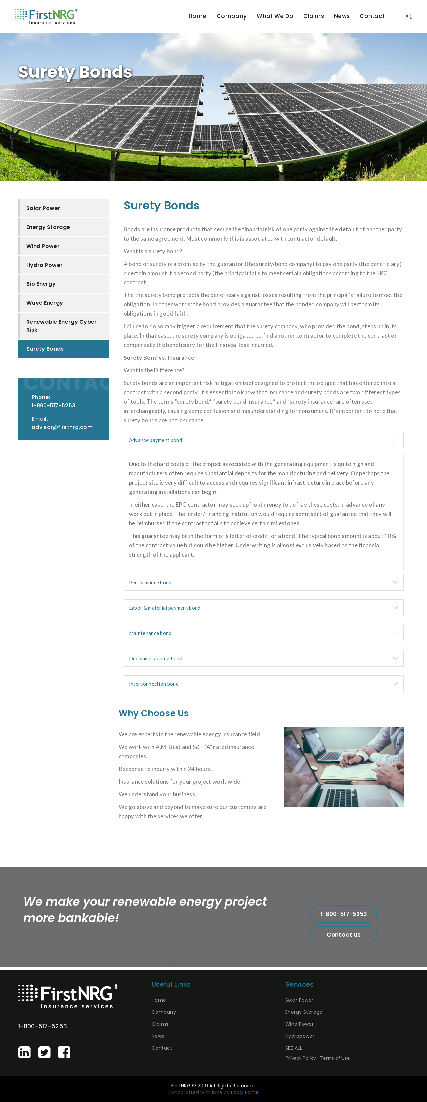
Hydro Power (44, 265)
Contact (372, 16)
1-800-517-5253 (53, 405)
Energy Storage (48, 227)
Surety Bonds (45, 349)
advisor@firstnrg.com (62, 427)
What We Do (275, 16)
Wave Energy (44, 303)
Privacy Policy (300, 1058)
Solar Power (43, 208)
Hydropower (299, 1036)
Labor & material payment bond (165, 608)
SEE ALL (293, 1048)
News (342, 16)
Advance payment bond (155, 440)
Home (197, 16)
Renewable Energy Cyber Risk (61, 326)
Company (232, 16)
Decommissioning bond (155, 658)
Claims (313, 16)
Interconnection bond (154, 684)
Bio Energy (41, 284)
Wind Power (43, 246)
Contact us (344, 935)
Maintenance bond (150, 633)
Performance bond (150, 582)
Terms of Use (335, 1058)
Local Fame (245, 1092)
